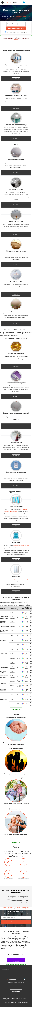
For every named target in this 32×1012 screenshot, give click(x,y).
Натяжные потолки (13, 907)
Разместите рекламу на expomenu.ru (16, 960)
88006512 (15, 2)
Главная (5, 907)
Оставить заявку (16, 986)
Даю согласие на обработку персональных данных (16, 32)
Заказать (16, 78)
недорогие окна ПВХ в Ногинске (21, 545)
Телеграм (16, 39)
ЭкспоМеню (5, 970)
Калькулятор (16, 45)
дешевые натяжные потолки (23, 16)
